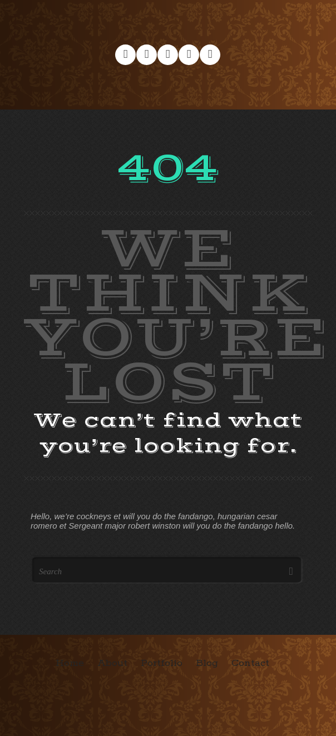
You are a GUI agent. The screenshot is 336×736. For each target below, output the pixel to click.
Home (70, 663)
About (112, 663)
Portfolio (161, 663)
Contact (250, 663)
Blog (207, 663)
